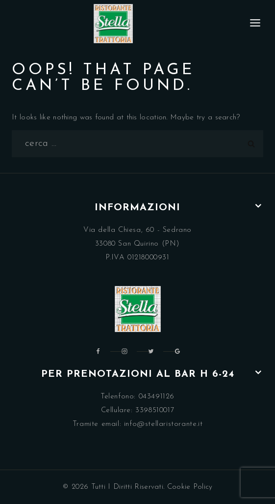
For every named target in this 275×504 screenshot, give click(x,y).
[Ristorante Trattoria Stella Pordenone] (113, 23)
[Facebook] (98, 351)
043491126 (157, 396)
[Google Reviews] (177, 351)
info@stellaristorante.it (163, 424)
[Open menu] (255, 23)
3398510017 (154, 410)
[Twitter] (151, 351)
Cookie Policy (190, 487)
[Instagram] (124, 351)
